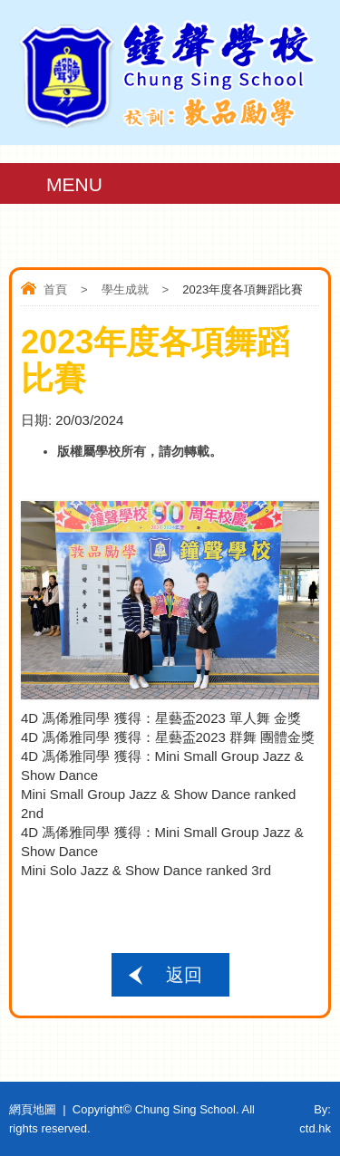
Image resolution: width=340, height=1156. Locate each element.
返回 (184, 975)
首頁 (55, 289)
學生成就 (125, 289)
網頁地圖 (32, 1109)
